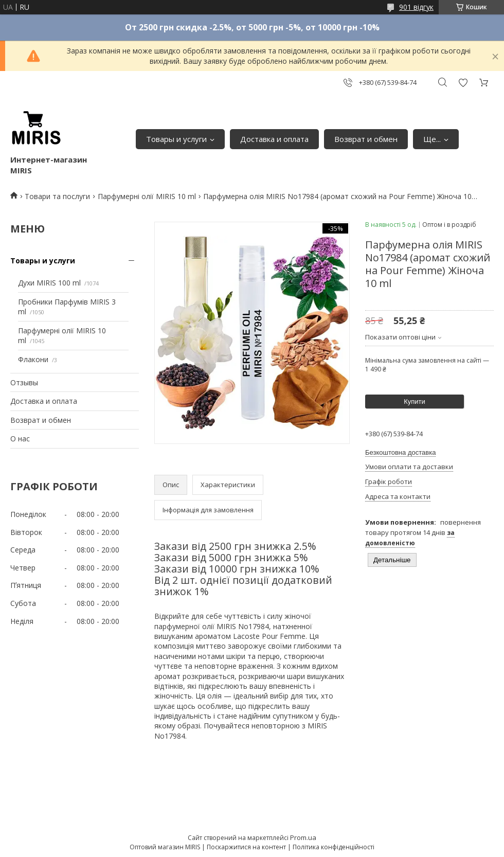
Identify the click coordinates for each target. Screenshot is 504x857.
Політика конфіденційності (333, 847)
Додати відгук (463, 82)
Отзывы (24, 382)
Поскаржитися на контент (246, 847)
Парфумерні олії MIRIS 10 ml (147, 196)
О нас (20, 438)
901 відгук (416, 7)
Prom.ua (303, 837)
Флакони (33, 359)
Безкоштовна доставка (400, 452)
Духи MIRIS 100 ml (49, 283)
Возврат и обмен (366, 139)
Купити (414, 401)
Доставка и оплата (274, 139)
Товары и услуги (176, 139)
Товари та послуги (57, 196)
